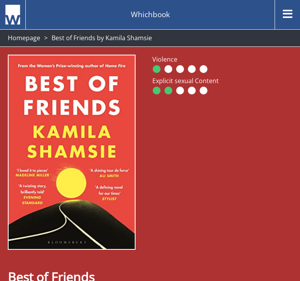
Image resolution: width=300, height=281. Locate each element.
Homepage (24, 38)
